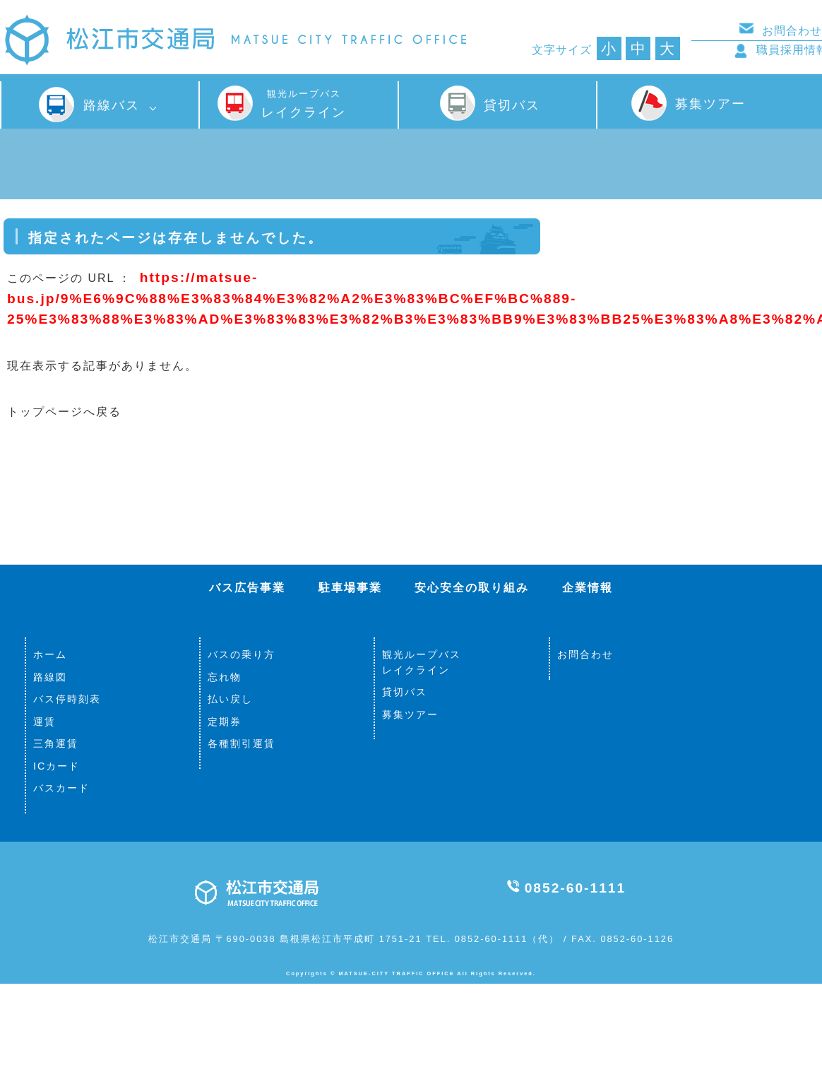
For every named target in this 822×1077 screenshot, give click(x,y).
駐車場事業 (350, 588)
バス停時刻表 (67, 699)
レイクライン (303, 103)
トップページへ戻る (64, 412)
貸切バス (512, 105)
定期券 (225, 721)
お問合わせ (585, 654)
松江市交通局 (234, 41)
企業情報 (587, 588)
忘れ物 (225, 677)
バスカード (61, 788)
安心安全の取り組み (472, 588)
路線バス (111, 105)
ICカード (56, 766)
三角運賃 (55, 743)
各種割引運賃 (241, 743)
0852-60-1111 (575, 888)
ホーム (50, 654)
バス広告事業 (247, 588)
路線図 (50, 677)
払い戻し (230, 699)
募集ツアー (710, 103)
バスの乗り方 (241, 654)
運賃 (44, 721)
